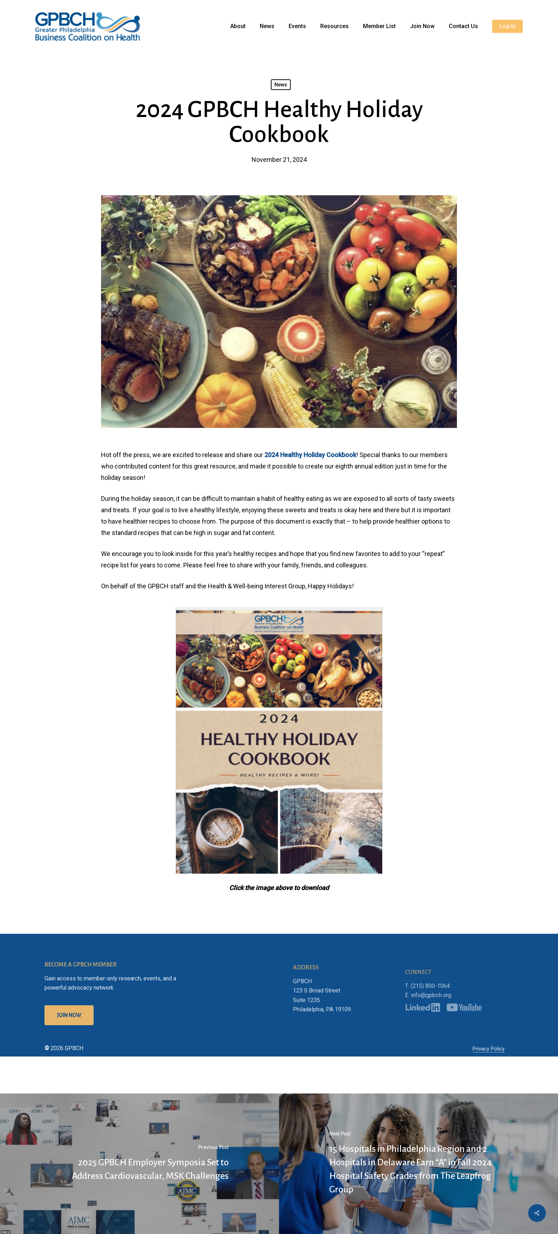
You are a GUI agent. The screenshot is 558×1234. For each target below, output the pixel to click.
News (280, 85)
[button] (69, 1038)
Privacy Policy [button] (489, 1071)
